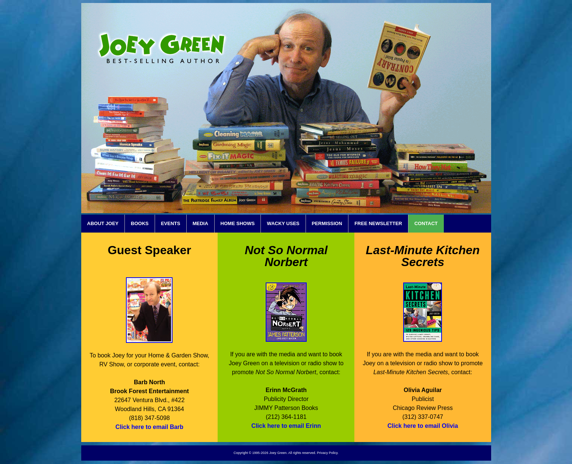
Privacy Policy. (327, 453)
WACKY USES (283, 223)
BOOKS (140, 223)
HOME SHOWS (238, 223)
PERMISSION (327, 223)
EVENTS (170, 223)
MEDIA (200, 223)
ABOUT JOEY (103, 223)
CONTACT (426, 223)
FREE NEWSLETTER (378, 223)
